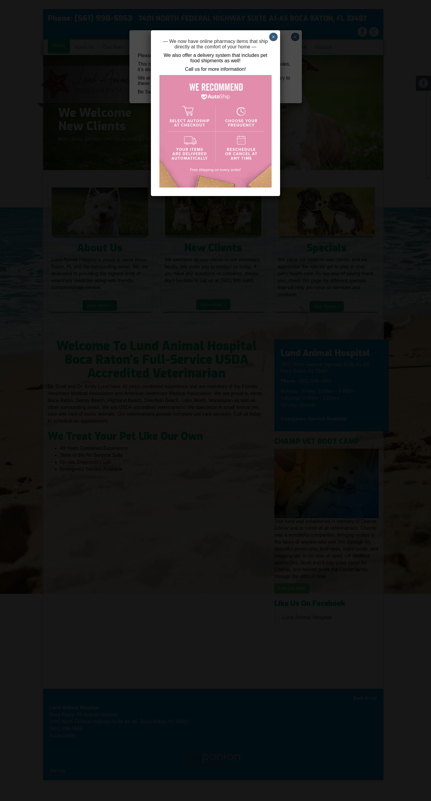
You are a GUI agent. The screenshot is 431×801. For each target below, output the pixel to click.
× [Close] (273, 37)
